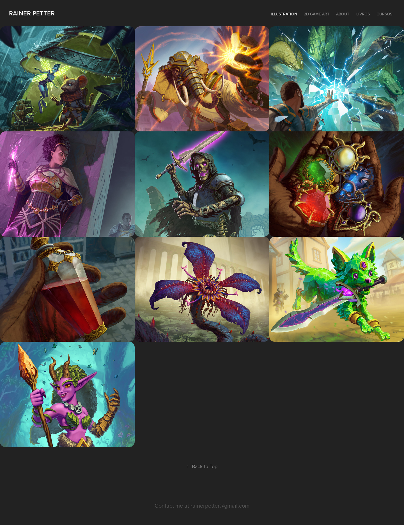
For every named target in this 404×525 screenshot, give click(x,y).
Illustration (284, 14)
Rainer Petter (32, 13)
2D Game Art (316, 14)
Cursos (384, 14)
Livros (363, 14)
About (342, 14)
